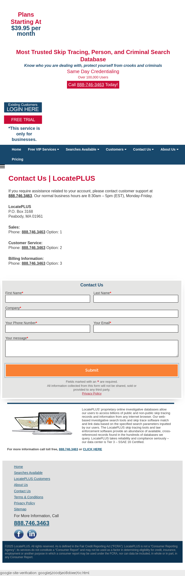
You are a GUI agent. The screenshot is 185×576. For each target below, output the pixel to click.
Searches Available (82, 149)
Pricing (17, 159)
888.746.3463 (68, 449)
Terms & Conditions (28, 497)
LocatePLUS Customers (32, 479)
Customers (116, 149)
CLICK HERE (92, 449)
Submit (92, 370)
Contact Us (143, 149)
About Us (169, 149)
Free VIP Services (43, 149)
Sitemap (20, 509)
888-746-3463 (90, 84)
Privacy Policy (92, 393)
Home (16, 149)
